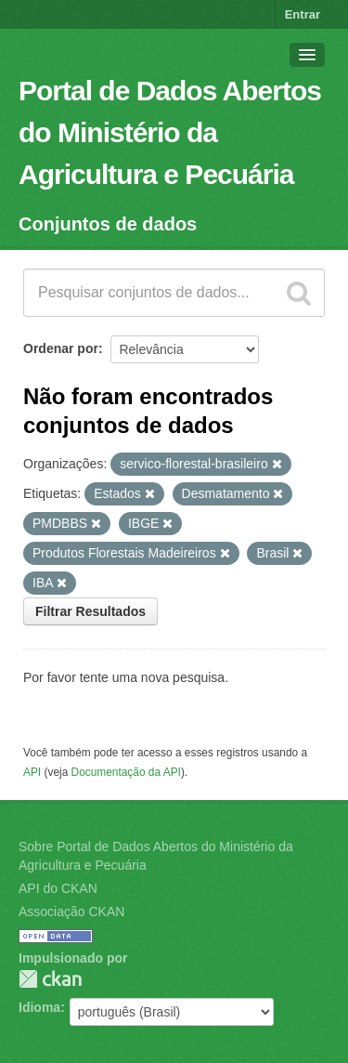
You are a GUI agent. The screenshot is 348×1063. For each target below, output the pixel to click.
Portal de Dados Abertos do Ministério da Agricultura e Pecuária (170, 132)
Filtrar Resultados (90, 611)
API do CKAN (58, 888)
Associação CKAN (71, 911)
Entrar (302, 14)
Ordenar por (60, 348)
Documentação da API (126, 772)
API (32, 772)
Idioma (39, 1007)
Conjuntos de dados (108, 224)
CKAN (50, 979)
